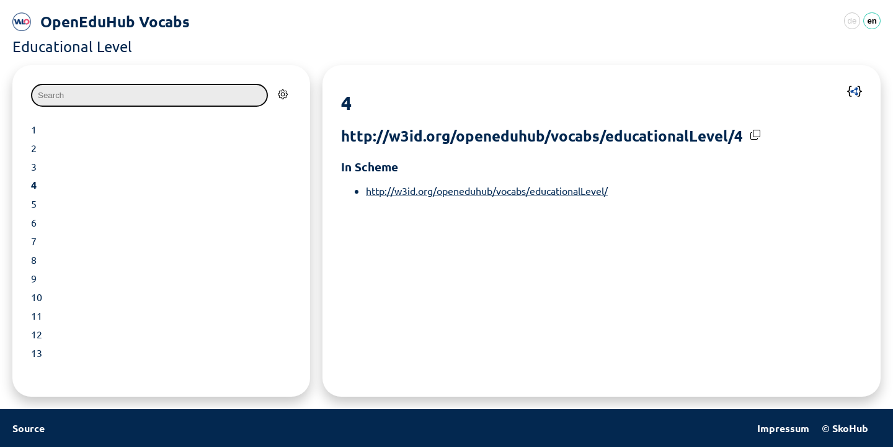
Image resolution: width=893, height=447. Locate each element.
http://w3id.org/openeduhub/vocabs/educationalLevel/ (487, 190)
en (872, 20)
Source (28, 428)
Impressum (783, 428)
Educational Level (72, 46)
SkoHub (850, 428)
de (852, 20)
